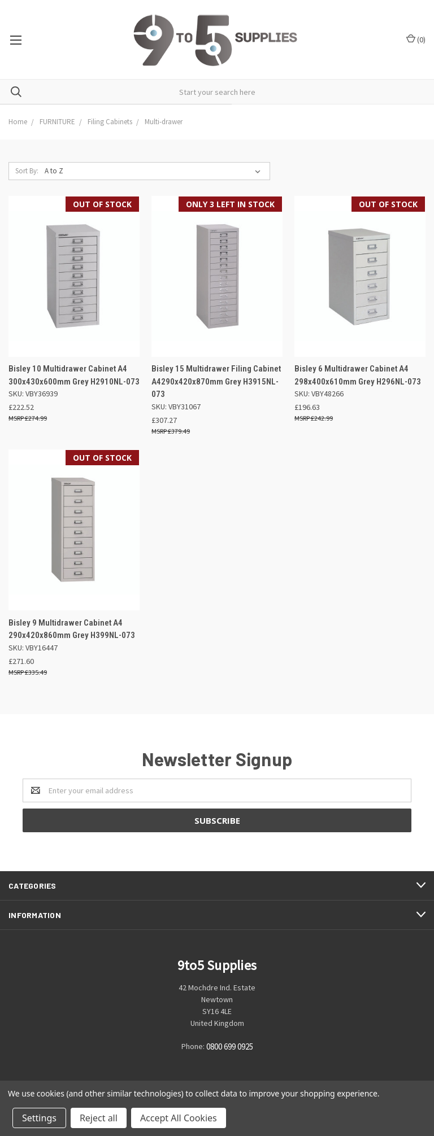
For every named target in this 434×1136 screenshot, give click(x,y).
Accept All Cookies (178, 1118)
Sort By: (26, 171)
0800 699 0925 (229, 1046)
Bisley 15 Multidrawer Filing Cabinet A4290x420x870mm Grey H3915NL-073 (216, 381)
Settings (39, 1118)
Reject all (99, 1118)
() (416, 39)
